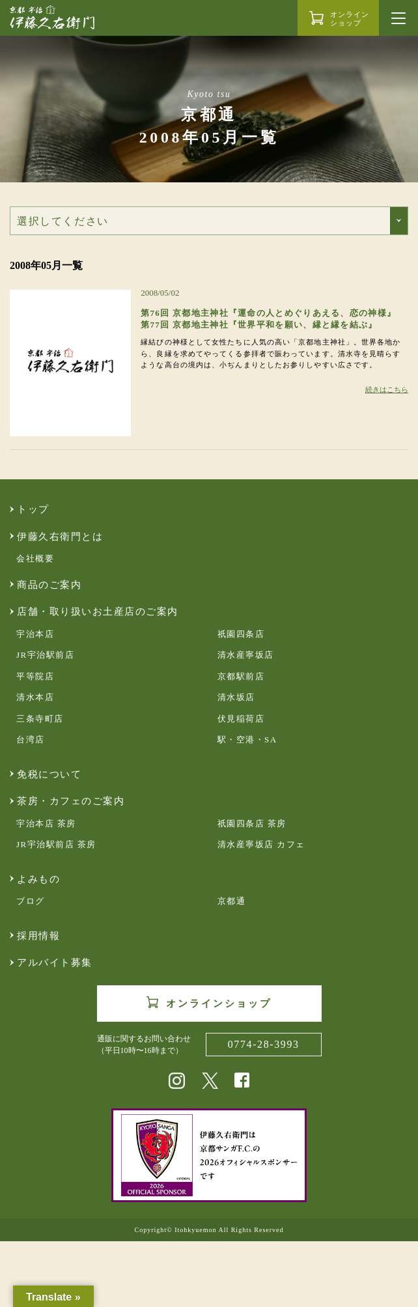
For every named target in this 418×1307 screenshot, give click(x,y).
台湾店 (30, 739)
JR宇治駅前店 (45, 655)
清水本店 (35, 697)
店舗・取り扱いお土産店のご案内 (97, 611)
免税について (49, 774)
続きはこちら (386, 389)
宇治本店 (35, 634)
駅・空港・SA (247, 739)
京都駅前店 (241, 676)
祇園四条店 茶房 (251, 823)
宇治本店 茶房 (46, 823)
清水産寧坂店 (245, 655)
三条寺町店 (40, 719)
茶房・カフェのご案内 (70, 801)
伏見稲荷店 (241, 719)
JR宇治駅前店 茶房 (56, 844)
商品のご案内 (49, 585)
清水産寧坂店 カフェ (261, 844)
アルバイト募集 (54, 962)
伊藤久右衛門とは (60, 536)
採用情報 (38, 936)
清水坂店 (236, 697)
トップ (33, 509)
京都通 (231, 901)
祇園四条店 (241, 634)
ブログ (30, 901)
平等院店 (35, 676)
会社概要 (35, 558)
